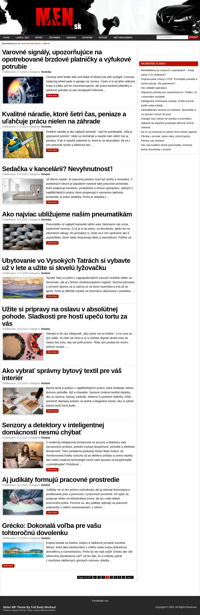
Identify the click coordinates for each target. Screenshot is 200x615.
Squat (15, 610)
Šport (39, 37)
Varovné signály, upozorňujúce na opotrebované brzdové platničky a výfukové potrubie (66, 59)
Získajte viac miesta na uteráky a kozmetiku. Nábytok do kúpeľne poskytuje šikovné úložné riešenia (167, 123)
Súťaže (103, 37)
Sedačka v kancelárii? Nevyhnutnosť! (57, 168)
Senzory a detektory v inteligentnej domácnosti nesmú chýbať (53, 428)
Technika (54, 37)
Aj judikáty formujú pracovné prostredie (60, 479)
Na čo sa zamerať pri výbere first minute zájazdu (169, 131)
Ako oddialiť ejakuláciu (154, 87)
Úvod (6, 37)
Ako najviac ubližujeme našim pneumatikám (67, 214)
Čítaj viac (52, 96)
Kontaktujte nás (100, 600)
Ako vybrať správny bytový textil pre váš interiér (62, 374)
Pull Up (22, 610)
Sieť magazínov (123, 37)
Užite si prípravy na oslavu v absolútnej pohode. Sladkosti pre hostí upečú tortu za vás (64, 316)
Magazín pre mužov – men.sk (35, 44)
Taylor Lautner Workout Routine (41, 610)
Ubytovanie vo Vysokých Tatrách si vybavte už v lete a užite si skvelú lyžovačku (66, 264)
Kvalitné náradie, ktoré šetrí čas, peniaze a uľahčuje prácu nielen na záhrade (64, 117)
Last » (129, 577)
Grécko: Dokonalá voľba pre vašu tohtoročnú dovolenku (51, 529)
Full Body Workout (43, 607)
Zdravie (71, 37)
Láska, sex (22, 37)
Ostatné (87, 37)
